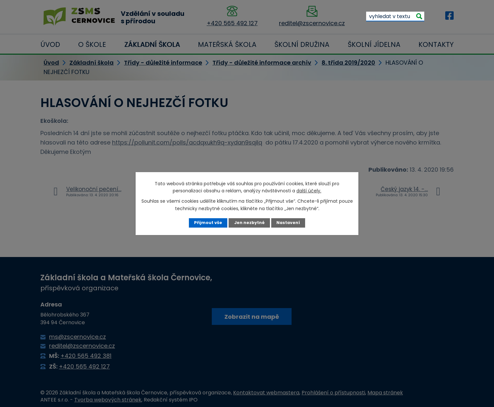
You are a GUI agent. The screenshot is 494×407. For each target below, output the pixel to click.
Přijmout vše (208, 222)
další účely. (308, 190)
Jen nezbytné (249, 222)
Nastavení (288, 222)
